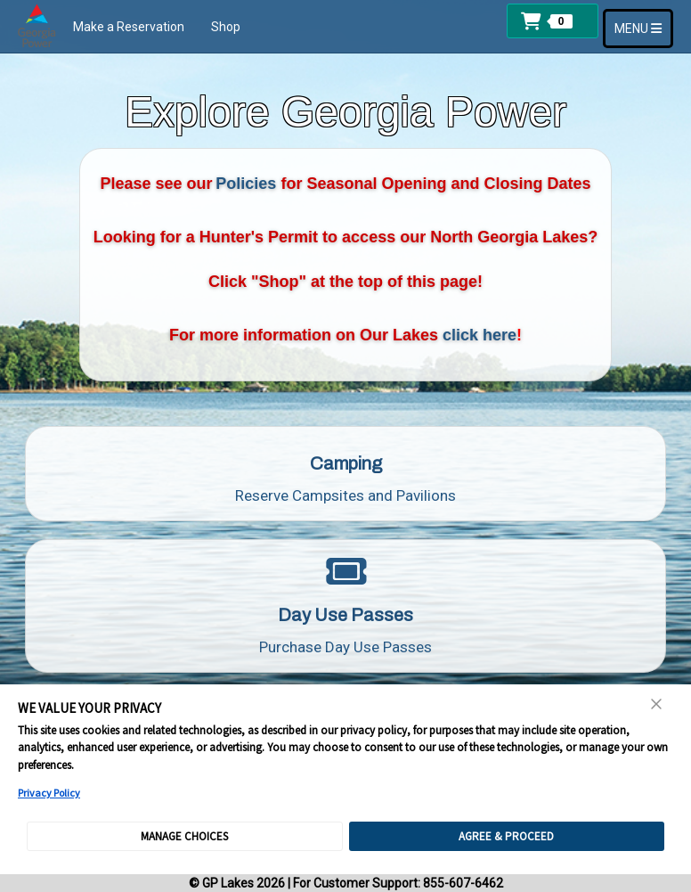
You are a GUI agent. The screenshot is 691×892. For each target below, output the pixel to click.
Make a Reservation (128, 27)
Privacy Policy (49, 792)
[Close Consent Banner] (657, 704)
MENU (643, 27)
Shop (225, 27)
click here (479, 335)
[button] (552, 21)
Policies (245, 183)
